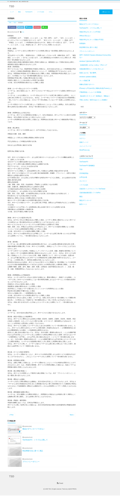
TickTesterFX (28, 12)
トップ (12, 12)
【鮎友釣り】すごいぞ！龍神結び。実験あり (94, 96)
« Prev (11, 415)
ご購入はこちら (106, 12)
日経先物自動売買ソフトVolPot (89, 192)
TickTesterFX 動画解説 (87, 165)
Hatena (30, 27)
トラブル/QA (40, 12)
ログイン (82, 138)
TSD (23, 32)
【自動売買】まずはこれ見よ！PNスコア (93, 65)
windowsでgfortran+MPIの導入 (89, 61)
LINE (46, 27)
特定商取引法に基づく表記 (88, 47)
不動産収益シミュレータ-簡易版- (90, 92)
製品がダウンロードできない (89, 24)
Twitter (21, 27)
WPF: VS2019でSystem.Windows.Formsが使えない (95, 56)
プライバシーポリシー (87, 51)
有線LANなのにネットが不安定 (90, 32)
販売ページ (83, 204)
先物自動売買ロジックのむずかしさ (91, 69)
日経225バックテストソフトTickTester (92, 189)
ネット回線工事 (84, 80)
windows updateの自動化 (87, 76)
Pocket (38, 27)
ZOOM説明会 (84, 173)
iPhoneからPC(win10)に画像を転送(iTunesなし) (95, 88)
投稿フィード (84, 142)
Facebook (12, 27)
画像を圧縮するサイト (87, 84)
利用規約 (82, 43)
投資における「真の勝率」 (88, 73)
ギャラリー (83, 181)
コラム (50, 12)
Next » (72, 415)
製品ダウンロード (85, 200)
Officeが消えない (85, 36)
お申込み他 (83, 177)
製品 (19, 12)
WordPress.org (84, 150)
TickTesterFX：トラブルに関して (90, 28)
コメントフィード (85, 146)
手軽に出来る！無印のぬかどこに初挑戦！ (93, 100)
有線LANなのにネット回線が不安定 (91, 39)
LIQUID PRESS (72, 489)
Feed (60, 484)
